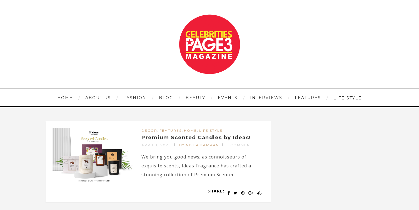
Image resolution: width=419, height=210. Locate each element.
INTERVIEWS (266, 97)
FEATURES (308, 97)
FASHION (134, 97)
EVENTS (228, 97)
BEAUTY (195, 97)
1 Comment (240, 145)
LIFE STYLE (347, 98)
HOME (65, 97)
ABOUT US (98, 97)
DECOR (149, 130)
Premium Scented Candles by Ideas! (196, 138)
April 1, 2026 (156, 145)
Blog (166, 97)
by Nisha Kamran (199, 145)
